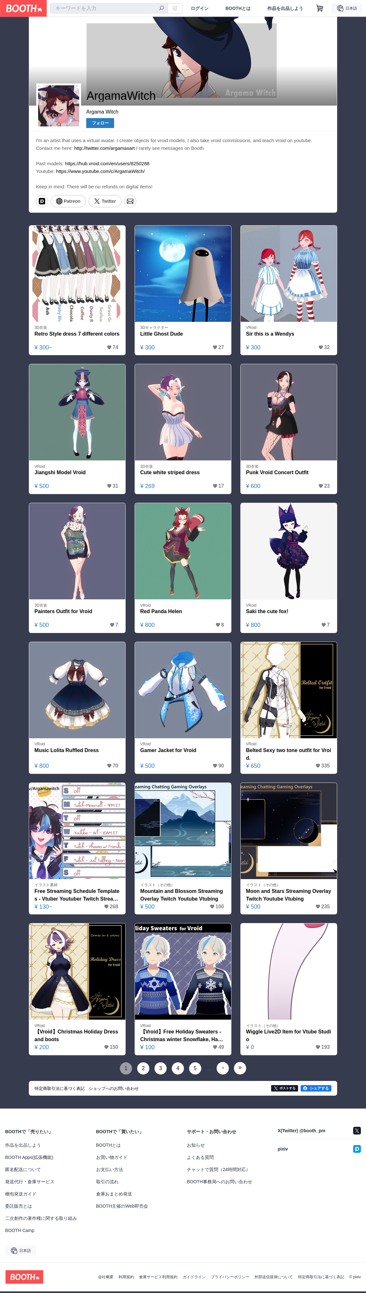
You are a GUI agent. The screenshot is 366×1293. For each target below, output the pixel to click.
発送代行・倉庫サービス (29, 1183)
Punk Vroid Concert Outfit (277, 473)
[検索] (161, 8)
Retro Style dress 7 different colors (77, 334)
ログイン (200, 8)
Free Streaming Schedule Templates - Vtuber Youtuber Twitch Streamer (77, 897)
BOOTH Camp (19, 1232)
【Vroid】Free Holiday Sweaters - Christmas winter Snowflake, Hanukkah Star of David (182, 1038)
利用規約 (126, 1278)
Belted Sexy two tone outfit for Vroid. (288, 755)
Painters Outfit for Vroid (63, 612)
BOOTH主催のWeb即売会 (122, 1207)
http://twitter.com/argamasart (104, 148)
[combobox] (109, 8)
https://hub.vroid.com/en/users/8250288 (107, 164)
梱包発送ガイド (21, 1195)
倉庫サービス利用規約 (158, 1278)
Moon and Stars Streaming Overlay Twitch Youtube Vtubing (288, 896)
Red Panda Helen (161, 612)
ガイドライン (194, 1278)
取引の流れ (107, 1183)
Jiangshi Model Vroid (60, 473)
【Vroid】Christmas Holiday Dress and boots (76, 1037)
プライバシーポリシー (230, 1278)
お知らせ (196, 1146)
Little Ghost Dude (161, 334)
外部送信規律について (273, 1278)
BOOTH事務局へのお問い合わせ (219, 1183)
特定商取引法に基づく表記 (321, 1278)
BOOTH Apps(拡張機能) (29, 1158)
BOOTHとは (238, 8)
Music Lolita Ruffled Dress (67, 751)
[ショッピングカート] (320, 8)
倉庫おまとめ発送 (114, 1195)
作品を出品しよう (285, 8)
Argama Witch (102, 112)
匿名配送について (23, 1171)
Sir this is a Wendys (270, 334)
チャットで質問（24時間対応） (218, 1171)
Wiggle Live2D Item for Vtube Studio (288, 1037)
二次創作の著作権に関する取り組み (41, 1219)
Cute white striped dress (170, 473)
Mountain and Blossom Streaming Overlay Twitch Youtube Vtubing (181, 896)
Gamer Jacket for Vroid (168, 751)
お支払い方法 (109, 1171)
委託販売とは (18, 1207)
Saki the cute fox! (267, 612)
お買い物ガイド (112, 1158)
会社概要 (105, 1278)
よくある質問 (200, 1158)
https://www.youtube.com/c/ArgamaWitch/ (100, 172)
